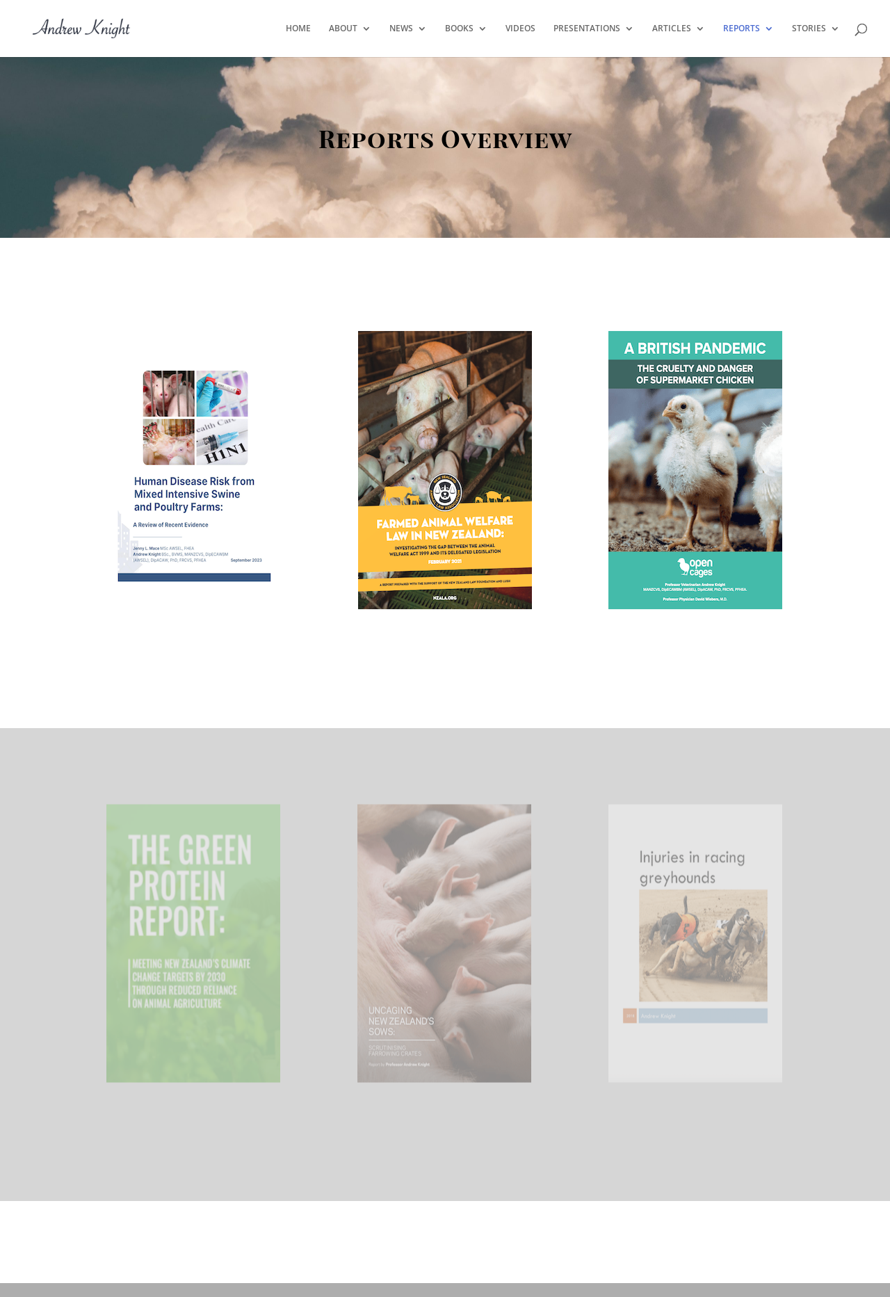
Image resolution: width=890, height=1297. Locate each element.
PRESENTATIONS (586, 29)
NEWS (401, 29)
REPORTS (741, 29)
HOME (298, 29)
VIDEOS (520, 29)
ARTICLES (671, 29)
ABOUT (343, 29)
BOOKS (459, 29)
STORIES (809, 29)
